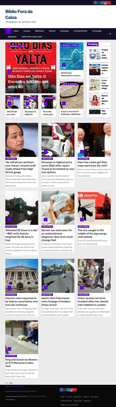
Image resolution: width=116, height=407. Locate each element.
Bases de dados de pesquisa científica (105, 105)
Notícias (74, 45)
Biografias (12, 37)
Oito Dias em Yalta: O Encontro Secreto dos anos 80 (28, 81)
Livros (23, 46)
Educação (64, 31)
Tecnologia (97, 31)
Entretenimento (80, 31)
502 (11, 383)
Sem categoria (13, 98)
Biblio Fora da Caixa (14, 386)
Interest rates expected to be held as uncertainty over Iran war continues (21, 301)
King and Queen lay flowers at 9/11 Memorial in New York (21, 363)
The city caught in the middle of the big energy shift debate (92, 234)
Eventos (27, 31)
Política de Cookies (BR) (32, 37)
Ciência (52, 31)
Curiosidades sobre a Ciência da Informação (105, 74)
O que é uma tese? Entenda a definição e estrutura (71, 114)
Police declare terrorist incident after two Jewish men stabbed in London (93, 301)
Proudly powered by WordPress (17, 396)
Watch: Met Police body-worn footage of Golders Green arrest (56, 301)
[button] (110, 34)
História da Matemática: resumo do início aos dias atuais (71, 77)
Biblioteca (39, 31)
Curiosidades (13, 46)
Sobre (16, 31)
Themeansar (10, 399)
